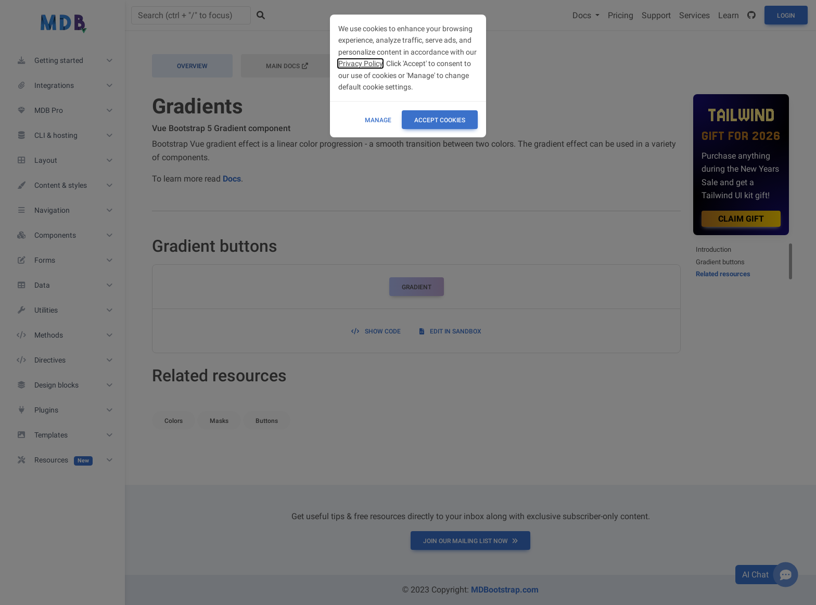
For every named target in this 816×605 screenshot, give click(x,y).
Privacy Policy (360, 63)
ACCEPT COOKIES (439, 120)
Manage (378, 120)
